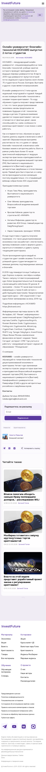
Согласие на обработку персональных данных (17, 714)
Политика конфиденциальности (12, 697)
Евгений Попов (23, 503)
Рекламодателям (28, 681)
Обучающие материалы (6, 670)
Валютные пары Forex (30, 646)
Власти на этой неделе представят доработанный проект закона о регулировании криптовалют (23, 580)
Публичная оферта (8, 718)
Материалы (6, 634)
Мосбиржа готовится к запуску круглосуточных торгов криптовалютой (21, 538)
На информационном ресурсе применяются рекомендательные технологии (17, 751)
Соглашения (25, 16)
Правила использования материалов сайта (17, 711)
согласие (29, 12)
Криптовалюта (7, 650)
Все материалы (7, 658)
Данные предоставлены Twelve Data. (12, 756)
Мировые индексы (28, 658)
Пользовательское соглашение (12, 701)
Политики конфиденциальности (15, 19)
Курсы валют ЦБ (27, 643)
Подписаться (23, 418)
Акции (3, 643)
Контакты (25, 677)
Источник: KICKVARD (24, 58)
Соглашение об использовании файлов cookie (17, 704)
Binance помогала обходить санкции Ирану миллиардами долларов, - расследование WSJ (21, 497)
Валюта (4, 646)
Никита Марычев (16, 435)
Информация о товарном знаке (12, 761)
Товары (4, 654)
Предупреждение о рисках (10, 694)
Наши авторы (26, 673)
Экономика (6, 639)
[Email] (23, 412)
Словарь (5, 676)
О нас (23, 669)
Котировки (26, 634)
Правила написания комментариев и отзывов (17, 707)
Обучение (6, 665)
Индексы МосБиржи (29, 654)
